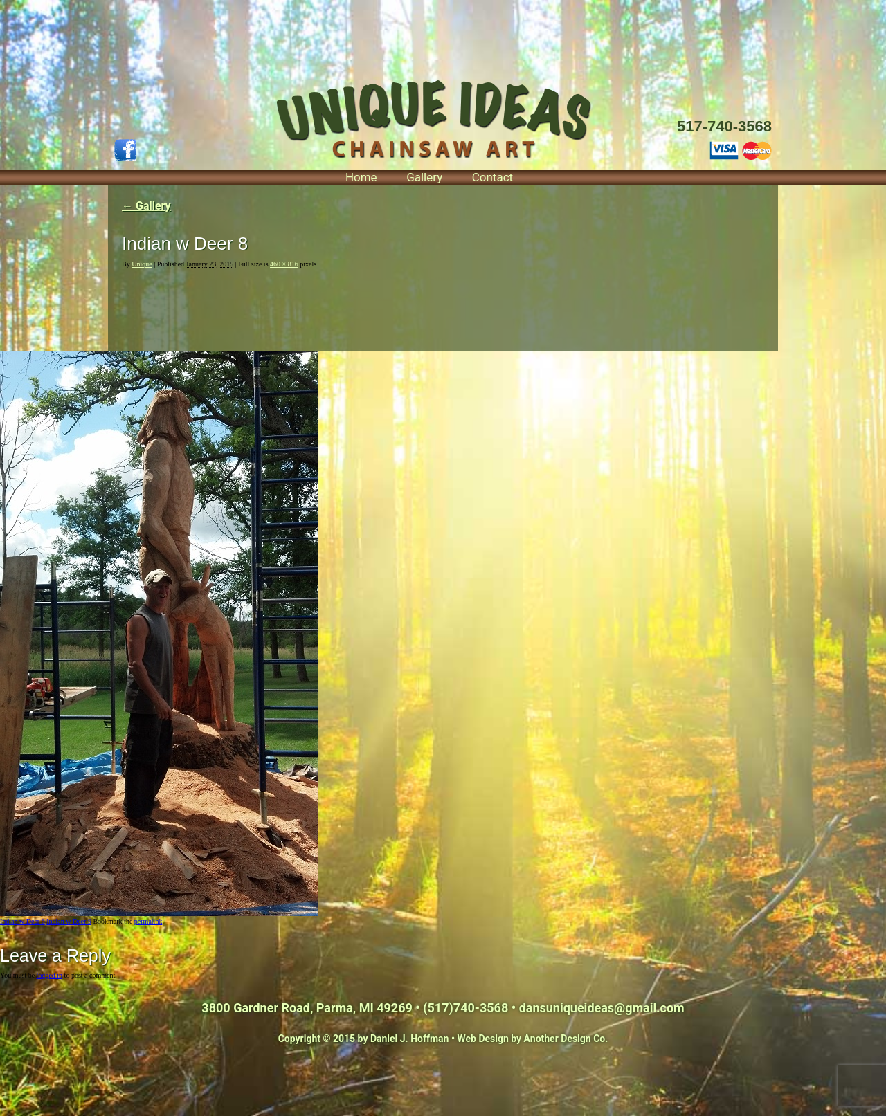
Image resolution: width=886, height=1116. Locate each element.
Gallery (424, 177)
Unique (142, 264)
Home (361, 177)
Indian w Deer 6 (22, 921)
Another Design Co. (566, 1038)
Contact (492, 177)
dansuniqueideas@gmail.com (602, 1007)
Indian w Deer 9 (68, 921)
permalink (148, 921)
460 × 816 (284, 264)
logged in (50, 975)
